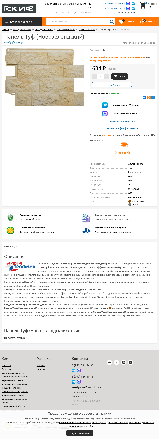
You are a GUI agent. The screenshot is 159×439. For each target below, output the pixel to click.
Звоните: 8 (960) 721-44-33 (122, 128)
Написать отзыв (14, 337)
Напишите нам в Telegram (125, 105)
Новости (41, 369)
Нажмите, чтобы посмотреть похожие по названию (117, 56)
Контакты (6, 365)
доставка (106, 135)
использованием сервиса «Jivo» (125, 422)
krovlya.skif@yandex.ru (86, 387)
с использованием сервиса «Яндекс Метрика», (83, 422)
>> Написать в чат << (122, 121)
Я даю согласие (80, 433)
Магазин (41, 365)
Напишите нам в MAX (125, 113)
